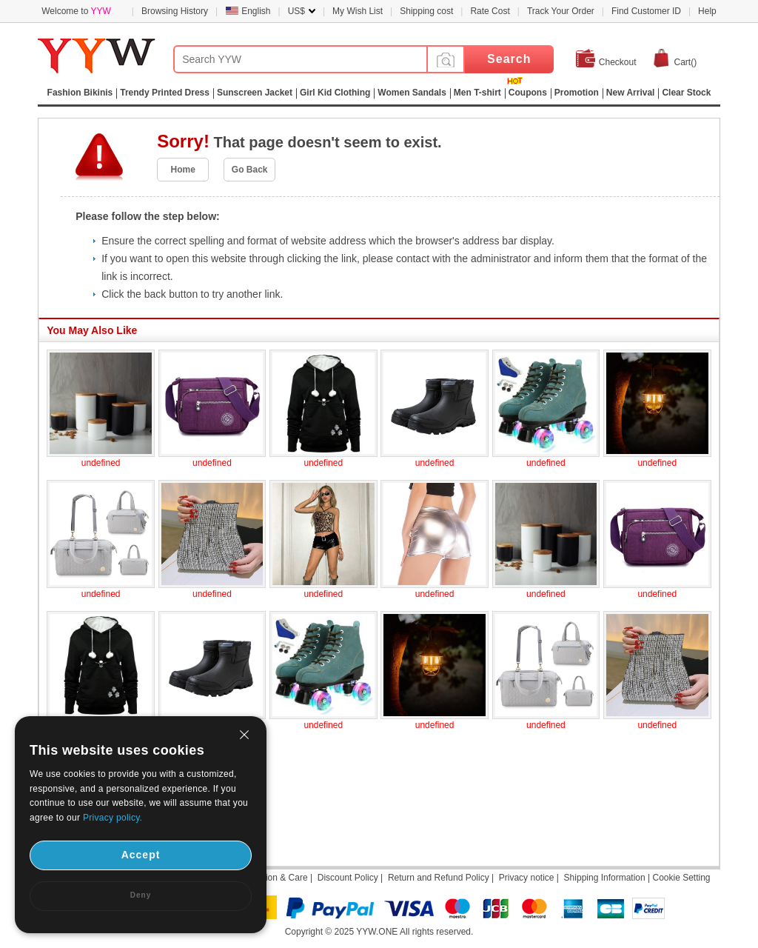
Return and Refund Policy (438, 877)
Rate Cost (489, 11)
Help (707, 11)
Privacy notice (526, 877)
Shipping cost (426, 11)
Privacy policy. (112, 817)
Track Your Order (560, 11)
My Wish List (357, 11)
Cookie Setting (681, 877)
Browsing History (174, 11)
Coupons (528, 92)
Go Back (250, 169)
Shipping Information (604, 877)
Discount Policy (348, 877)
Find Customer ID (646, 11)
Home (183, 169)
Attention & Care (275, 877)
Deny (140, 895)
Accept (141, 855)
